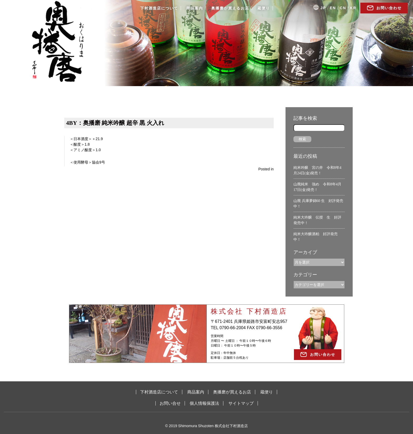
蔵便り (263, 8)
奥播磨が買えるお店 (230, 8)
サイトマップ (241, 403)
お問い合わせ (389, 8)
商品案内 (194, 8)
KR (353, 8)
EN (333, 8)
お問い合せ (170, 403)
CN (343, 8)
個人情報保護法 (204, 403)
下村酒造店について (159, 8)
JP (323, 8)
